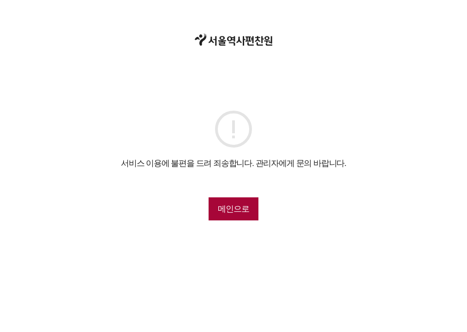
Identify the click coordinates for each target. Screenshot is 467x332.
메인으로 (233, 208)
